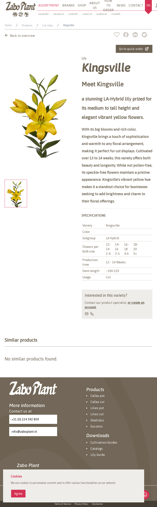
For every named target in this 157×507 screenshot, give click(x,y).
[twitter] (144, 35)
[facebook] (127, 35)
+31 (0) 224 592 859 (25, 419)
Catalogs (96, 448)
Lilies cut (87, 14)
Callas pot (43, 14)
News (121, 5)
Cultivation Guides (103, 442)
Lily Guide (97, 454)
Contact (136, 5)
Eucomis (116, 14)
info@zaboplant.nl (24, 431)
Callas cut (58, 14)
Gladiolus (102, 14)
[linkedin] (137, 35)
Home (8, 25)
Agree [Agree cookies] (18, 493)
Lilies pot (73, 14)
